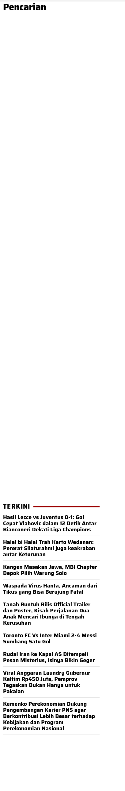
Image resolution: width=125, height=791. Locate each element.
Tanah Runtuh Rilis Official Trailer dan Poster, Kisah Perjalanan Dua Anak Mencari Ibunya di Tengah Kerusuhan (46, 613)
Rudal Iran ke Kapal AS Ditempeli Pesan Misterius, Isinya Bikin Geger (49, 657)
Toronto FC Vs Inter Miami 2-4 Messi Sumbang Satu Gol (50, 638)
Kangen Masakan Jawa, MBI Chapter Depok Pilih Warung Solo (50, 570)
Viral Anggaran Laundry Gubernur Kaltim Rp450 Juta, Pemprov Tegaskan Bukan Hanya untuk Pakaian (46, 682)
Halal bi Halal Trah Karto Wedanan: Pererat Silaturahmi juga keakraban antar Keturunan (49, 548)
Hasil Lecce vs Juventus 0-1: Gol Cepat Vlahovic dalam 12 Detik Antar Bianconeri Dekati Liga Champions (50, 523)
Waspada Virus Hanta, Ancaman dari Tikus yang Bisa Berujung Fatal (50, 588)
